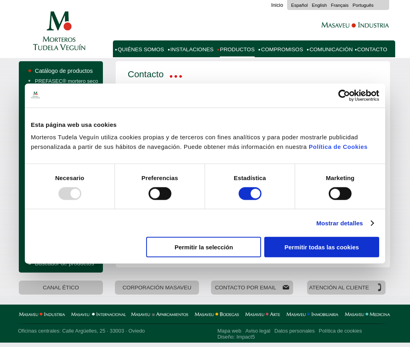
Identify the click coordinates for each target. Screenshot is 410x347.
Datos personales (294, 331)
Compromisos (282, 49)
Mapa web (229, 331)
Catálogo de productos (64, 71)
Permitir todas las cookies (321, 247)
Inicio (277, 5)
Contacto (372, 49)
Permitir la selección (204, 247)
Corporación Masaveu (157, 288)
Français (339, 5)
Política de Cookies (338, 146)
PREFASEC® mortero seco (66, 81)
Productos (237, 49)
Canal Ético (61, 288)
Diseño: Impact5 (236, 337)
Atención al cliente (339, 288)
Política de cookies (340, 331)
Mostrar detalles (339, 222)
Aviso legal (257, 331)
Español (299, 5)
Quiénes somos (141, 49)
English (319, 5)
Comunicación (331, 49)
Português (363, 5)
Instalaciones (192, 49)
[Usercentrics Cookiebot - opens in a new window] (344, 95)
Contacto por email (245, 288)
